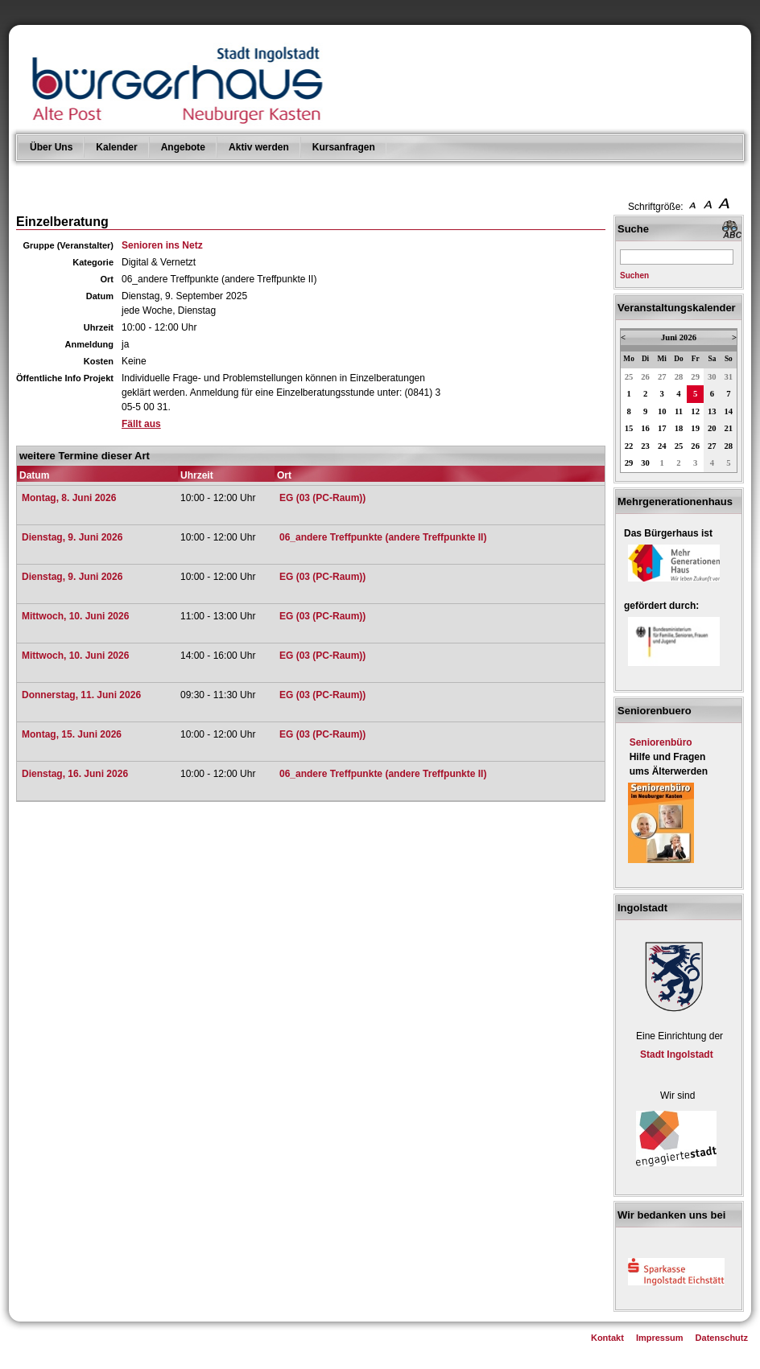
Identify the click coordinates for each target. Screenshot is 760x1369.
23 (645, 446)
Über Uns (51, 147)
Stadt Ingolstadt (676, 1054)
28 (679, 376)
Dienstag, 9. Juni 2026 (72, 537)
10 (662, 411)
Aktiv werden (259, 147)
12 (695, 411)
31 (729, 376)
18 (679, 428)
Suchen (634, 275)
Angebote (183, 147)
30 (712, 376)
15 (629, 428)
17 (662, 428)
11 (679, 411)
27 (662, 376)
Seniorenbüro (661, 742)
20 (712, 428)
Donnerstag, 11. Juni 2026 (81, 695)
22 (629, 446)
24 (662, 446)
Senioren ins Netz (162, 245)
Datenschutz (722, 1337)
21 (729, 428)
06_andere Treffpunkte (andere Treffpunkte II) (382, 537)
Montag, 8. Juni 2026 (69, 498)
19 (695, 428)
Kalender (116, 147)
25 (629, 376)
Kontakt (607, 1337)
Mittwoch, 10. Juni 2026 (75, 616)
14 (729, 411)
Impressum (660, 1337)
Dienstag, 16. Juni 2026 (75, 773)
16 (645, 428)
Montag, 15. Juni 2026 (72, 734)
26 (645, 376)
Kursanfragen (343, 147)
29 (695, 376)
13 (712, 411)
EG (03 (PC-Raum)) (322, 498)
